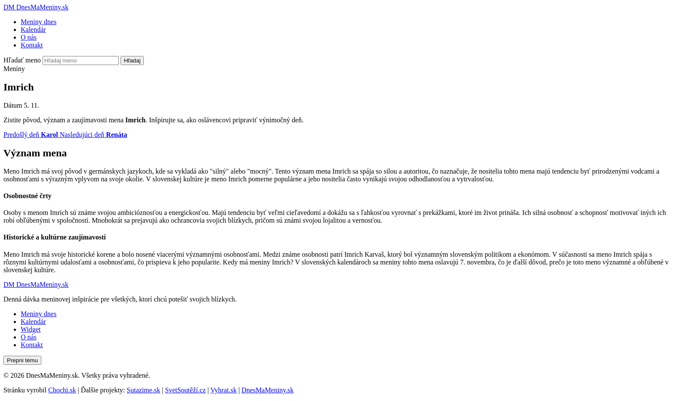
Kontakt (32, 45)
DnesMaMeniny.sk (268, 390)
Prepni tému (22, 360)
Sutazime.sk (143, 390)
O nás (29, 37)
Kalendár (33, 29)
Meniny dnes (38, 21)
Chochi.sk (62, 390)
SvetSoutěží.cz (185, 390)
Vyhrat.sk (224, 390)
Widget (30, 329)
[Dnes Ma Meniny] (35, 7)
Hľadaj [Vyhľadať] (132, 60)
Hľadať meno (22, 60)
